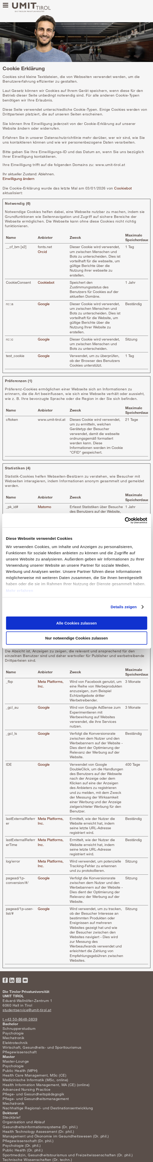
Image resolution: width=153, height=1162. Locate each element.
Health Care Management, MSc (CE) (34, 1075)
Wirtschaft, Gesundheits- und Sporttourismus (42, 1047)
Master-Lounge (16, 1061)
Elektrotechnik (15, 1042)
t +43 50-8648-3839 (20, 1019)
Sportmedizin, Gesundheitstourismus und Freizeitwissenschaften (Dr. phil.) (68, 1155)
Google (44, 304)
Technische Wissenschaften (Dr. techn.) (37, 1159)
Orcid (42, 251)
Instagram (18, 980)
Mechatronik (13, 1037)
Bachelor (10, 1024)
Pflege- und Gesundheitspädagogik (33, 1094)
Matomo (44, 506)
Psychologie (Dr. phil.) (22, 1145)
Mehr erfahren (19, 590)
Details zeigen (124, 607)
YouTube (25, 980)
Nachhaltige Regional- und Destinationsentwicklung (48, 1108)
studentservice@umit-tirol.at (27, 1010)
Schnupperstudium (19, 1028)
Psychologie (13, 1033)
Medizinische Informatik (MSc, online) (35, 1080)
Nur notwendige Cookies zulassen (76, 638)
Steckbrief (11, 1117)
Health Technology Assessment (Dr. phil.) (38, 1131)
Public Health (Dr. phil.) (23, 1150)
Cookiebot (123, 188)
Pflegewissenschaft (20, 1052)
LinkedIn (11, 980)
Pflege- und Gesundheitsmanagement (36, 1098)
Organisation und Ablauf (24, 1122)
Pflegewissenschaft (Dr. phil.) (28, 1141)
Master (9, 1056)
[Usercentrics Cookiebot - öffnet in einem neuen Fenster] (124, 520)
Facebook (5, 980)
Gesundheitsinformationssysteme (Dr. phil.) (40, 1127)
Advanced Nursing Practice (27, 1089)
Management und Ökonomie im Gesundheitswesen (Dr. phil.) (56, 1136)
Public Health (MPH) (20, 1070)
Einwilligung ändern (18, 178)
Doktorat (10, 1113)
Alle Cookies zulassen (76, 623)
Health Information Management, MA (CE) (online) (46, 1084)
